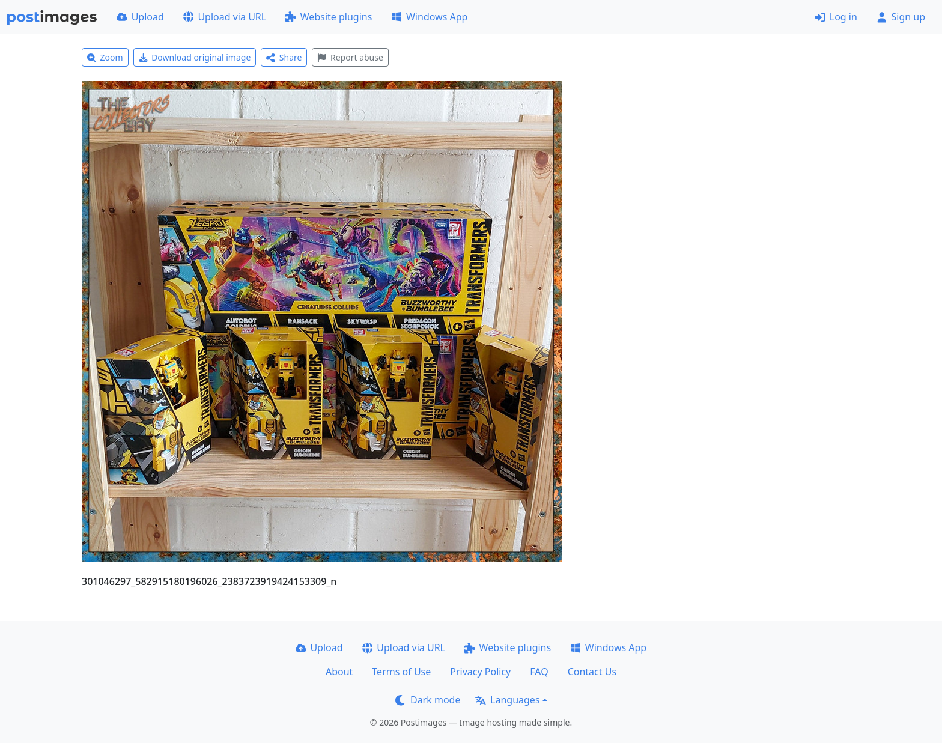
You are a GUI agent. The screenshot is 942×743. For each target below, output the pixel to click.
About (339, 671)
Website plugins (328, 16)
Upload (140, 16)
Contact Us (592, 671)
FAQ (539, 671)
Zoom (105, 57)
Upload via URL (224, 16)
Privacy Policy (480, 671)
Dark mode (427, 699)
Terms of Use (401, 671)
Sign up (901, 16)
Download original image (195, 57)
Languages (507, 699)
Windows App (429, 16)
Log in (836, 16)
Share (284, 57)
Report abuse (350, 57)
